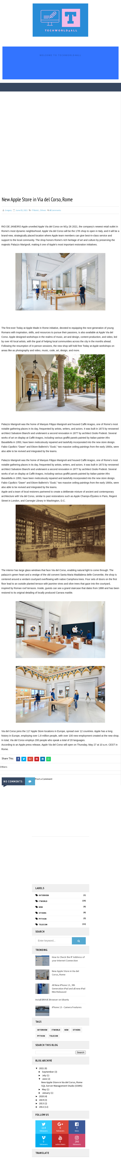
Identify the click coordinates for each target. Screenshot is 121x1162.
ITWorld (35, 210)
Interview (44, 895)
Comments (55, 210)
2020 (41, 1096)
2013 (41, 1103)
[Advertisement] (57, 812)
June (45, 1078)
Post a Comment (43, 778)
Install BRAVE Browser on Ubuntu (52, 999)
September (48, 1071)
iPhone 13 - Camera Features (67, 1007)
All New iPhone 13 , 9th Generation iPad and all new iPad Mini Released (68, 988)
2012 (41, 1106)
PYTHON (43, 918)
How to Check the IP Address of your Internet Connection (68, 958)
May (44, 1089)
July (44, 1075)
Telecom (43, 924)
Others (43, 210)
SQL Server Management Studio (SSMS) (61, 1085)
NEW (41, 907)
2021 (41, 1068)
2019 (41, 1099)
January (46, 1092)
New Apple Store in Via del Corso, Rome (61, 1082)
